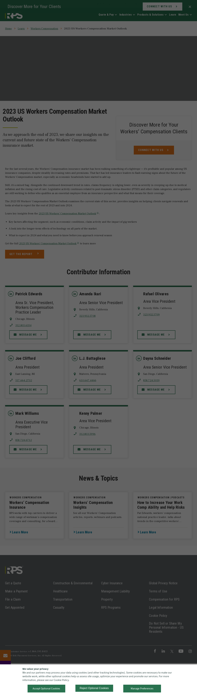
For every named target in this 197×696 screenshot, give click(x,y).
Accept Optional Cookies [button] (46, 688)
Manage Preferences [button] (142, 688)
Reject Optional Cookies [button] (94, 688)
